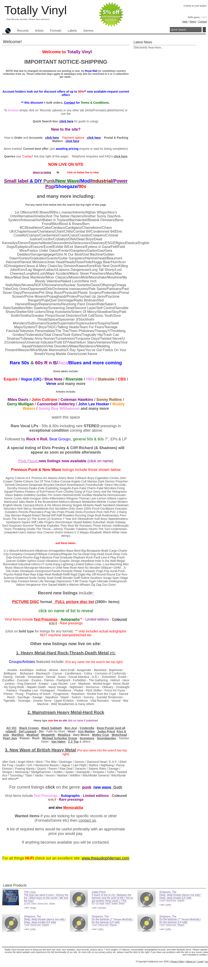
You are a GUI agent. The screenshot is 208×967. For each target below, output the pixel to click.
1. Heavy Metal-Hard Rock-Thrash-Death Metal (63, 652)
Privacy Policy (177, 961)
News (193, 21)
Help (185, 21)
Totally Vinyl (35, 10)
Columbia (102, 908)
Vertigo (33, 908)
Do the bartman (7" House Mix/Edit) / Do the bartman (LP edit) (112, 921)
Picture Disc (42, 903)
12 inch (27, 903)
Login (204, 17)
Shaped (180, 900)
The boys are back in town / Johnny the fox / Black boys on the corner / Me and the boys (46, 897)
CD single (100, 903)
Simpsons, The (167, 892)
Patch (107, 903)
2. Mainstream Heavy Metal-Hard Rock (65, 712)
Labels (72, 30)
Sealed (114, 903)
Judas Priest (99, 892)
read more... (155, 47)
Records (23, 30)
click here (121, 156)
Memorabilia (73, 807)
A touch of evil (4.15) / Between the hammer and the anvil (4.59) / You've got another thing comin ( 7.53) (112, 897)
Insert (33, 903)
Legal (200, 961)
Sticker (52, 903)
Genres (88, 30)
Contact (202, 21)
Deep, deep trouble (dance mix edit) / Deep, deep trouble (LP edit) (180, 896)
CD (93, 903)
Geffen (168, 905)
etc (113, 652)
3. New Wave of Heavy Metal (40, 750)
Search (204, 29)
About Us (191, 961)
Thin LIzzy (30, 892)
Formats (55, 30)
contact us (87, 820)
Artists (39, 30)
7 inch (162, 900)
